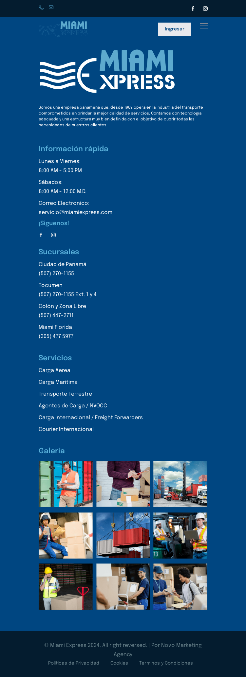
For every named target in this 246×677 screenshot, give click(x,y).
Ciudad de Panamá (68, 270)
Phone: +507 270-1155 (42, 8)
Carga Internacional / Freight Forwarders (91, 417)
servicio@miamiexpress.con (51, 8)
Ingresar (174, 29)
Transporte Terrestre (65, 394)
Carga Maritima (58, 382)
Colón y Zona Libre (68, 312)
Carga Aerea (54, 370)
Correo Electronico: (75, 209)
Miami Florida (68, 333)
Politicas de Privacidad (73, 663)
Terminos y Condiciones (166, 663)
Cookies (119, 663)
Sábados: (75, 188)
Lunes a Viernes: (75, 167)
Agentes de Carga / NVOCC (73, 406)
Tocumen (68, 291)
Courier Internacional (66, 429)
